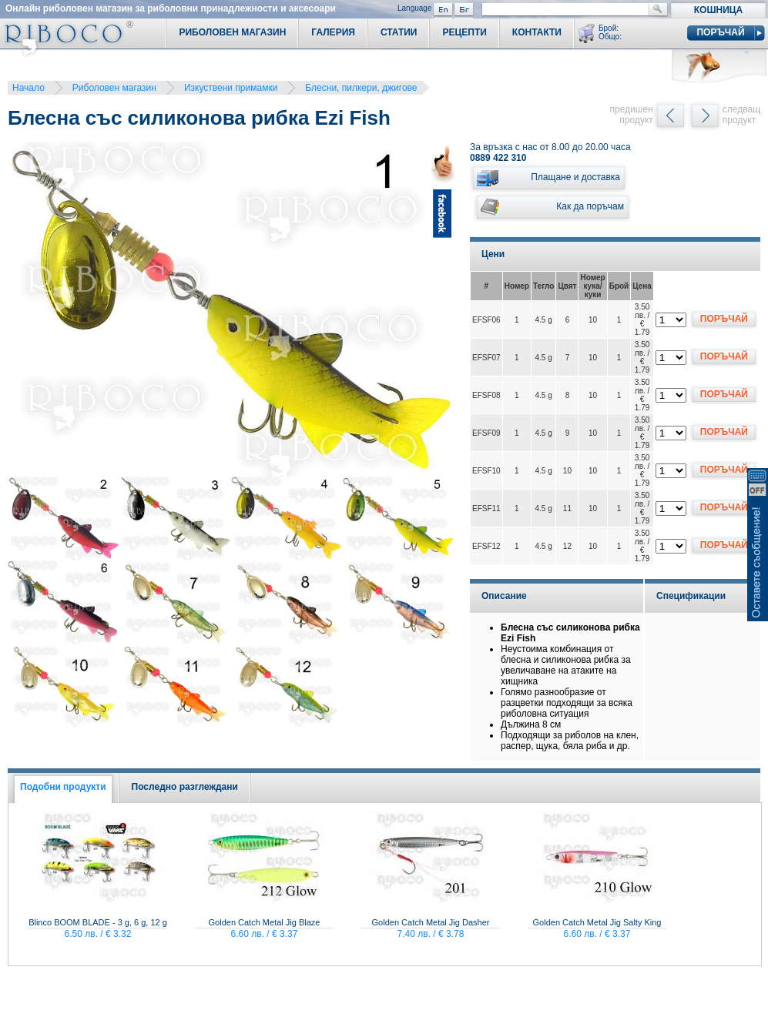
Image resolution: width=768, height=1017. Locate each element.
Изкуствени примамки (230, 87)
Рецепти (464, 32)
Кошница (718, 10)
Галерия (333, 32)
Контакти (537, 32)
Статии (399, 32)
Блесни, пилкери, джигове (361, 87)
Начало (28, 87)
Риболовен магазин (114, 87)
